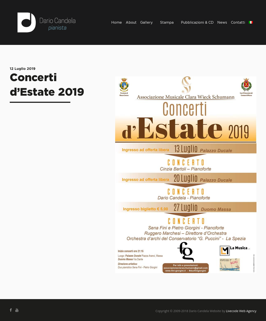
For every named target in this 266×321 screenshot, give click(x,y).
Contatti (238, 22)
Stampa (168, 22)
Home (116, 22)
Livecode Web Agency (241, 311)
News (222, 22)
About (131, 22)
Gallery (148, 22)
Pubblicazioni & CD (197, 22)
